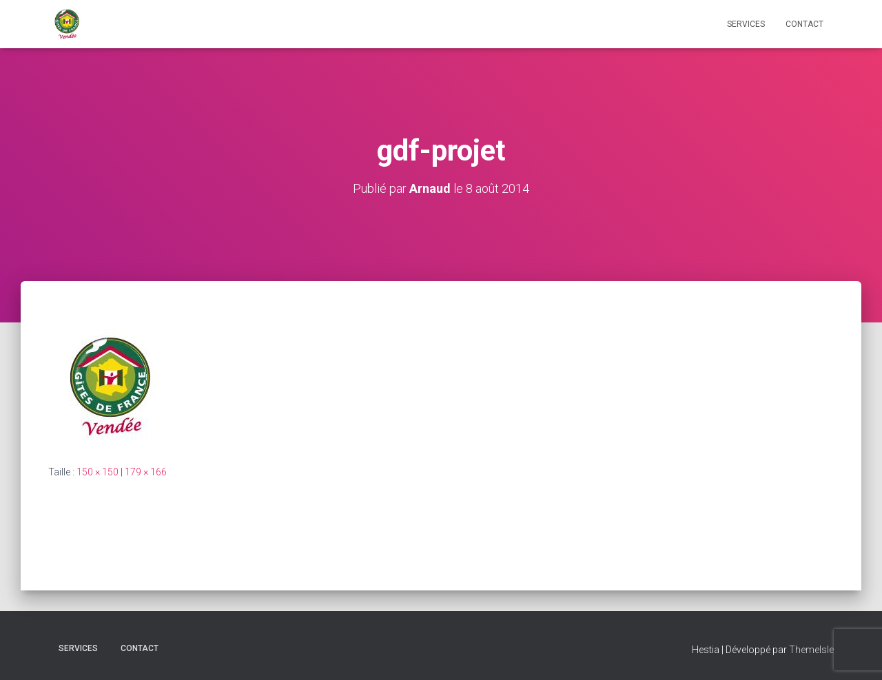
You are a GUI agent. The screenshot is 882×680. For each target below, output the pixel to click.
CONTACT (804, 24)
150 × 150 (97, 471)
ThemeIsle (811, 649)
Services (746, 24)
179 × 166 (146, 471)
